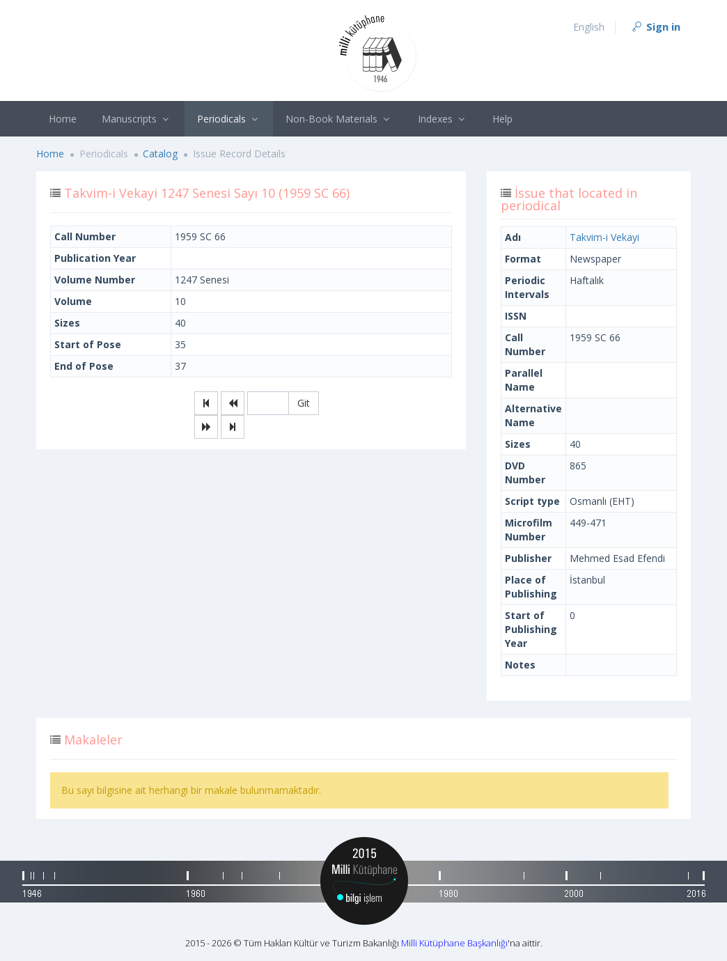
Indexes (443, 118)
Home (63, 118)
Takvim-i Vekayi (604, 237)
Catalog (160, 153)
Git (303, 402)
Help (502, 118)
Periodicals (229, 118)
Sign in (655, 26)
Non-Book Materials (339, 118)
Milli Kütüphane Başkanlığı (454, 943)
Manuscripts (137, 118)
